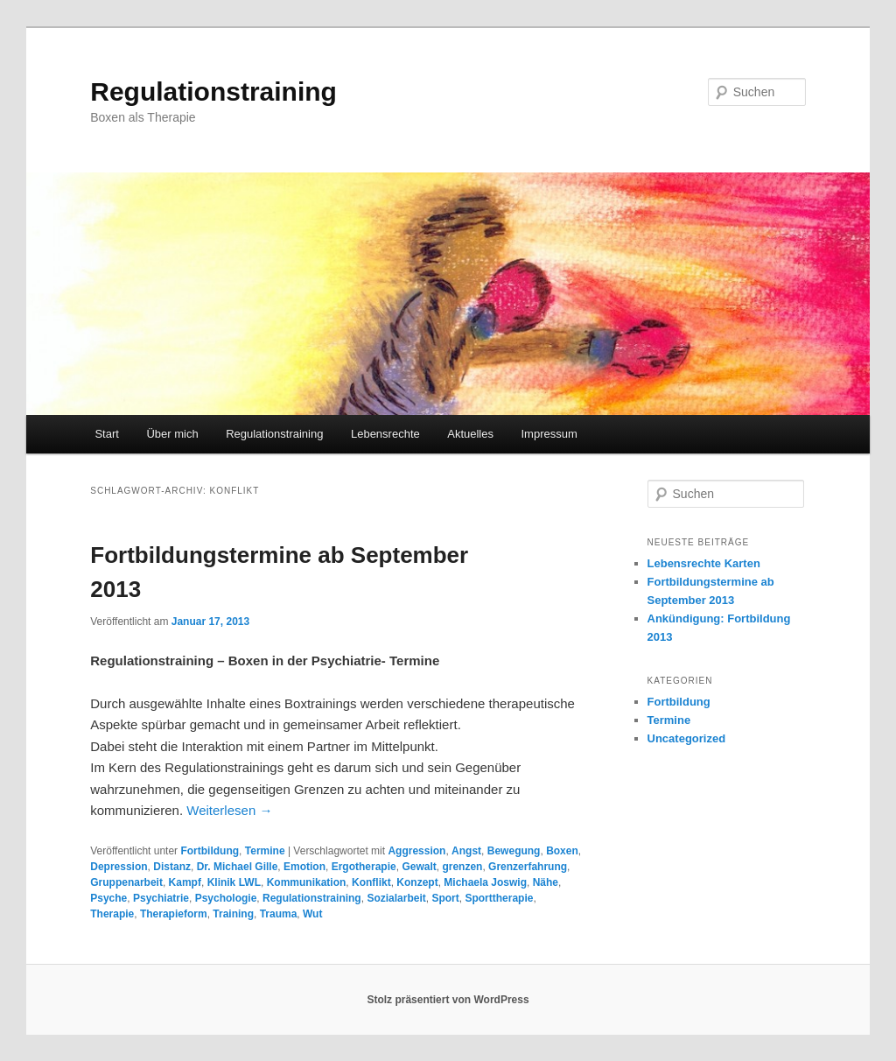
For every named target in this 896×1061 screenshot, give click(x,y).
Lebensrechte (385, 433)
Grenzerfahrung (527, 867)
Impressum (549, 433)
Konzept (417, 882)
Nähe (545, 882)
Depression (118, 867)
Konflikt (371, 882)
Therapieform (173, 914)
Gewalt (419, 867)
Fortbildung (209, 851)
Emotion (305, 867)
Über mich (172, 433)
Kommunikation (306, 882)
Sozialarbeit (396, 898)
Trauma (279, 914)
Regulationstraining (213, 91)
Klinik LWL (234, 882)
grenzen (462, 867)
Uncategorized (687, 738)
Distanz (172, 867)
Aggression (416, 851)
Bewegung (514, 851)
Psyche (108, 898)
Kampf (185, 882)
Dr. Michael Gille (237, 867)
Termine (265, 851)
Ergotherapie (364, 867)
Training (233, 914)
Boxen (562, 851)
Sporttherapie (499, 898)
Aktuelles (470, 433)
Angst (466, 851)
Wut (312, 914)
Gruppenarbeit (126, 882)
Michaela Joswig (485, 882)
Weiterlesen (229, 810)
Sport (444, 898)
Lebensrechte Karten (704, 563)
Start (106, 433)
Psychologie (226, 898)
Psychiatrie (161, 898)
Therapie (112, 914)
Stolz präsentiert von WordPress (447, 1000)
